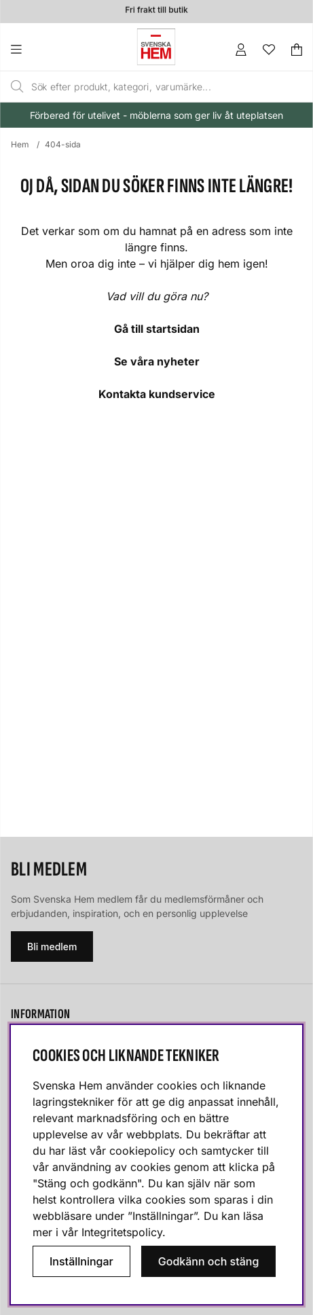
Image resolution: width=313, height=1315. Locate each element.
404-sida (63, 144)
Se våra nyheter (157, 361)
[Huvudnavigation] (43, 49)
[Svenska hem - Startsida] (156, 47)
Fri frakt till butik (156, 10)
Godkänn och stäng (208, 1261)
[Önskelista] (268, 49)
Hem (20, 144)
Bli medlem (52, 946)
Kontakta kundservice (156, 394)
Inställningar (81, 1261)
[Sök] (138, 87)
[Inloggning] (241, 49)
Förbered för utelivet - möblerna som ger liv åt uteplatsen (156, 115)
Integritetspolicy (121, 1232)
